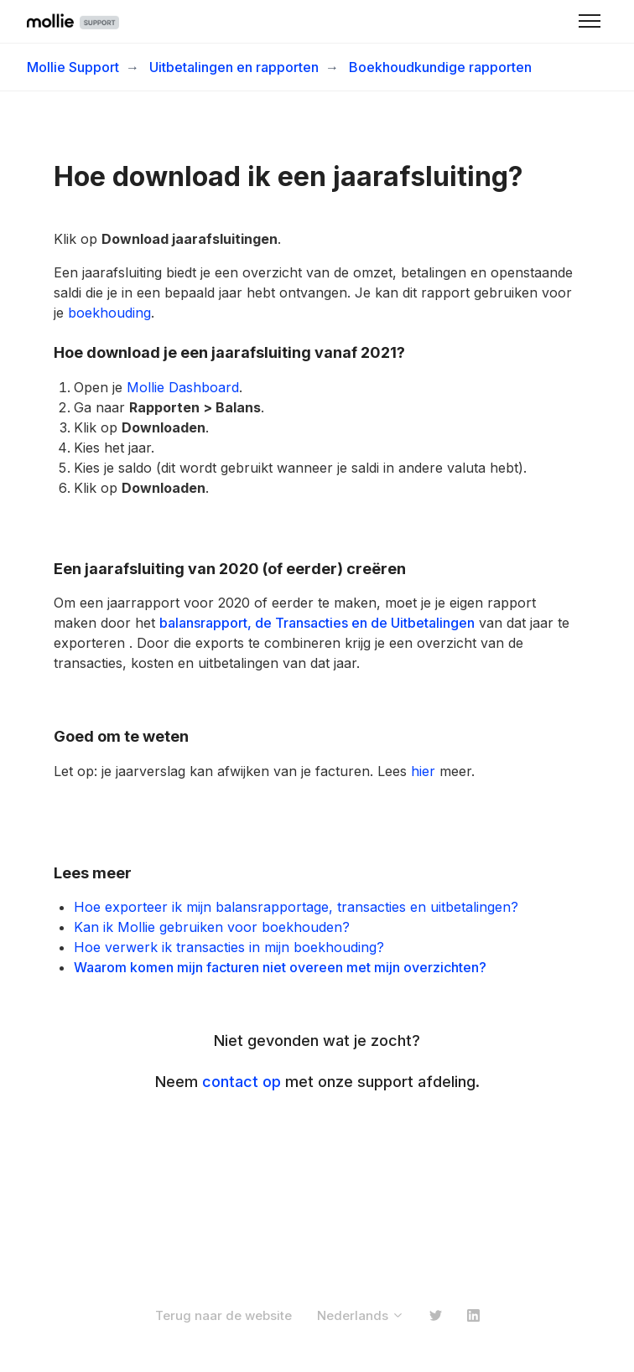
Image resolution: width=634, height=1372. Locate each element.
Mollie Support (73, 67)
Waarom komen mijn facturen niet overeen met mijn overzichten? (280, 967)
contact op (241, 1081)
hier (423, 771)
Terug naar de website (223, 1315)
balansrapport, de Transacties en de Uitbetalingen (317, 622)
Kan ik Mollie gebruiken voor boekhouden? (212, 927)
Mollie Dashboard (183, 387)
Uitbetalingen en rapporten (234, 67)
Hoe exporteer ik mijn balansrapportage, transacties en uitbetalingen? (296, 906)
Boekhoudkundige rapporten (440, 67)
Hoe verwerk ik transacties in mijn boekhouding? (229, 947)
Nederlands (360, 1315)
